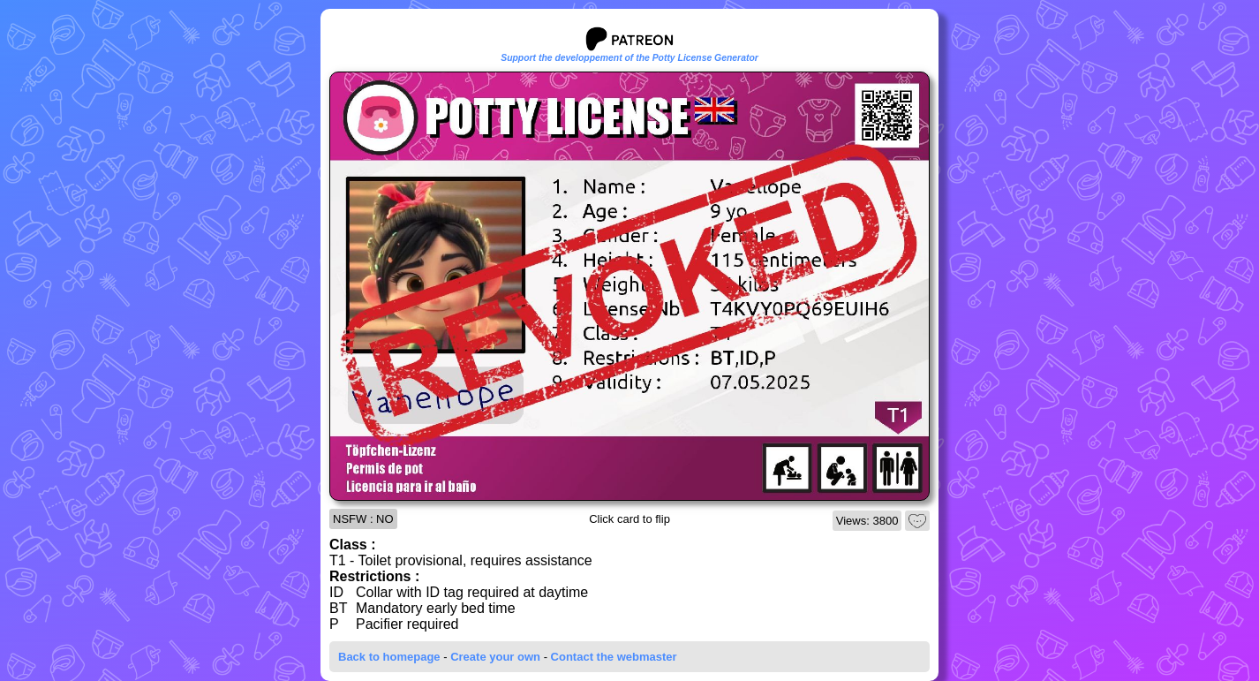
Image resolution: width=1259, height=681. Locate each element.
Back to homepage (389, 656)
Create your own (495, 656)
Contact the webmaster (614, 656)
